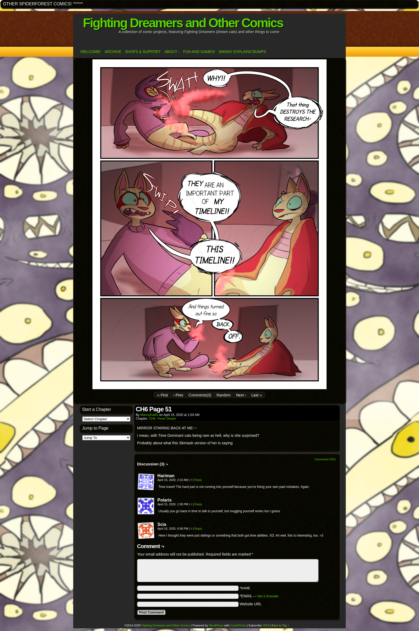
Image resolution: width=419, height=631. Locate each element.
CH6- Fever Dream (162, 418)
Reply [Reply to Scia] (198, 528)
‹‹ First (162, 395)
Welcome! (90, 51)
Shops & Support (143, 51)
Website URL (251, 604)
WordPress (216, 625)
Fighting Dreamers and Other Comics (183, 23)
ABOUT (171, 51)
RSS (266, 625)
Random (223, 395)
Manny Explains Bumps (242, 51)
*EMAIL (259, 596)
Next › (241, 395)
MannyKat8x (149, 415)
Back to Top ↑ (280, 625)
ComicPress (238, 625)
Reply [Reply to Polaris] (198, 504)
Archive (112, 51)
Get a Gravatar (267, 596)
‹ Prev (178, 395)
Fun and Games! (199, 51)
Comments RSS (325, 459)
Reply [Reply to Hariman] (198, 479)
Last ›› (256, 395)
